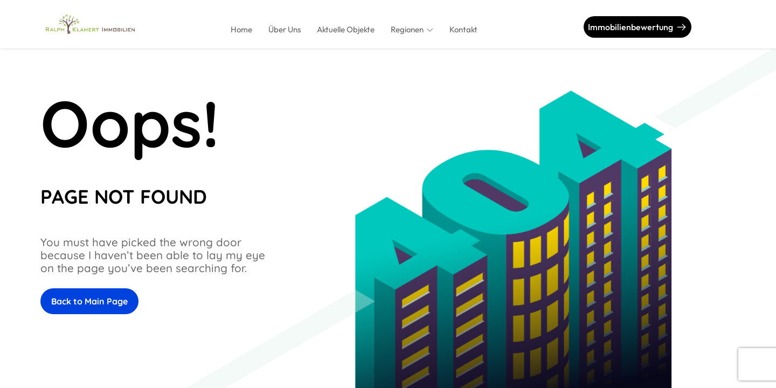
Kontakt (463, 29)
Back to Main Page (89, 301)
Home (241, 29)
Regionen (407, 29)
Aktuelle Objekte (346, 29)
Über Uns (284, 29)
